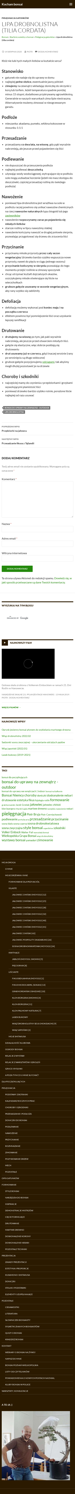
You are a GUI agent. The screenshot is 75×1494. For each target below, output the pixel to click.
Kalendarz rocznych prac (20, 1101)
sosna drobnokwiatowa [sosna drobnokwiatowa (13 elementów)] (43, 823)
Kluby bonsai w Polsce (17, 1384)
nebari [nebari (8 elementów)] (69, 808)
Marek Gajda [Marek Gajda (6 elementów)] (21, 808)
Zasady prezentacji (16, 1262)
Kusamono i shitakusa (17, 1275)
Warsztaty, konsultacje (15, 1391)
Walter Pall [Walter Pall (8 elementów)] (27, 832)
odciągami (48, 361)
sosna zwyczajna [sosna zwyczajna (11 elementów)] (12, 828)
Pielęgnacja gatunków (15, 18)
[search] (33, 618)
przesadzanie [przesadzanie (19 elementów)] (40, 819)
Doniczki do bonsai (16, 1120)
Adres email (9, 538)
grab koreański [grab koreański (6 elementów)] (8, 805)
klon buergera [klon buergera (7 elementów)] (8, 808)
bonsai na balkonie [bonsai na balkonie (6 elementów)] (54, 791)
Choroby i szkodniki (16, 1107)
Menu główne (71, 4)
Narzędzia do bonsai (17, 1197)
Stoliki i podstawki (15, 1288)
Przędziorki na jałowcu (37, 428)
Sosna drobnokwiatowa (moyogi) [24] (33, 946)
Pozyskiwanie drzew (16, 1159)
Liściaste (13, 972)
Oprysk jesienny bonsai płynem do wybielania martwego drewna (36, 729)
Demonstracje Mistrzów (19, 1210)
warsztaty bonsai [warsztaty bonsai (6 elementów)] (41, 832)
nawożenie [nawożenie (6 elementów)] (61, 808)
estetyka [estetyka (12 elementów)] (22, 800)
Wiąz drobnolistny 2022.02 (16, 735)
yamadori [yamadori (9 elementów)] (31, 840)
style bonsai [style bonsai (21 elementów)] (33, 827)
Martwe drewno (14, 1230)
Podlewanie (12, 1126)
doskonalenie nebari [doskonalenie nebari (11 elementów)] (60, 795)
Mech (8, 1165)
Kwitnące (14, 952)
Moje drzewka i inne (16, 875)
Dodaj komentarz (48, 51)
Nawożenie (11, 1133)
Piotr (30, 51)
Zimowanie (11, 1152)
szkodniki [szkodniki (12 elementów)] (59, 828)
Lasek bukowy (20, 1017)
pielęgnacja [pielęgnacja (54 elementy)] (14, 813)
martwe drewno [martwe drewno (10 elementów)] (37, 808)
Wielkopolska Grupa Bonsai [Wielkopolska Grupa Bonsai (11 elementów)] (19, 836)
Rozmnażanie (12, 1146)
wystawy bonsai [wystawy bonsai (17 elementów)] (13, 840)
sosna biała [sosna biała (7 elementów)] (7, 823)
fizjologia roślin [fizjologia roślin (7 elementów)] (42, 800)
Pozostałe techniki (16, 1249)
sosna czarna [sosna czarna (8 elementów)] (20, 823)
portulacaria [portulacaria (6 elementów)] (23, 819)
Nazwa (6, 523)
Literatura (11, 1313)
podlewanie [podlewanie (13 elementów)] (9, 819)
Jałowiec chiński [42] (23, 933)
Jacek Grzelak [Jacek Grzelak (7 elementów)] (23, 804)
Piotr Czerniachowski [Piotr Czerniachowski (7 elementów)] (51, 814)
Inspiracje (11, 1204)
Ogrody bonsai (14, 1049)
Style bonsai (12, 1191)
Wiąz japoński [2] (21, 1030)
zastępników (12, 215)
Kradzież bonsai (14, 1339)
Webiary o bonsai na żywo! (20, 1352)
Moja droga (9, 862)
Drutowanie (12, 1223)
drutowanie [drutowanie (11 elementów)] (9, 800)
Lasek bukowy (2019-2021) (16, 754)
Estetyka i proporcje (17, 1268)
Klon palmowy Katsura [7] (26, 1010)
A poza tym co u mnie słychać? (22, 1075)
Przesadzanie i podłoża (18, 1113)
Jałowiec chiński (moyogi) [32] (29, 914)
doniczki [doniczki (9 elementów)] (41, 795)
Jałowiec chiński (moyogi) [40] (29, 920)
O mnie (9, 869)
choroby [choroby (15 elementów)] (30, 795)
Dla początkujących (13, 1081)
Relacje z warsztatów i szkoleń (22, 1062)
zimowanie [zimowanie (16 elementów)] (45, 840)
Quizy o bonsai (13, 1333)
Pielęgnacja (8, 1088)
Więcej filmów (11, 707)
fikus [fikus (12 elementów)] (32, 800)
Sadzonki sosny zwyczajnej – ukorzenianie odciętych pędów (33, 742)
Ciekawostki (12, 1307)
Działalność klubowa (17, 1043)
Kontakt (6, 1346)
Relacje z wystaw (14, 1055)
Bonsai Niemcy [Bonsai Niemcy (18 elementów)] (13, 795)
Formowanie (9, 1184)
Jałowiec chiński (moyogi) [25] (29, 901)
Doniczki (10, 1281)
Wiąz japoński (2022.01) (14, 748)
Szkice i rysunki (13, 1068)
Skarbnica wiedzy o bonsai (21, 37)
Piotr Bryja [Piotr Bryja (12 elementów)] (33, 814)
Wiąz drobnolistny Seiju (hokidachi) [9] (34, 1023)
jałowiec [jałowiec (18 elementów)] (36, 804)
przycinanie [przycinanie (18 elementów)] (59, 819)
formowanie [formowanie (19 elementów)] (59, 800)
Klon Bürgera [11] (22, 1004)
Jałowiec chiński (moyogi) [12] (29, 894)
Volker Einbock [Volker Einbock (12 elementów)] (11, 832)
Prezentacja (9, 1255)
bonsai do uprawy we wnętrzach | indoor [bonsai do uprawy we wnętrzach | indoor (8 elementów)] (23, 791)
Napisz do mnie (13, 1358)
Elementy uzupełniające (19, 1294)
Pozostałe (11, 1171)
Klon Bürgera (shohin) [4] (26, 997)
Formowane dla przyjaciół (24, 881)
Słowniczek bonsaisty (17, 1320)
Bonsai (5, 37)
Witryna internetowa (14, 553)
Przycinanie (12, 1139)
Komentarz (9, 479)
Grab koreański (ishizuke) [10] (28, 991)
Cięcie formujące (15, 1217)
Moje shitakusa (17, 1036)
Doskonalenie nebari (17, 1242)
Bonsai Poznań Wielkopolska (21, 1365)
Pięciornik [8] (19, 965)
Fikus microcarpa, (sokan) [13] (28, 985)
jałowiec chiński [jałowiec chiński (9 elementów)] (52, 804)
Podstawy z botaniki (16, 1094)
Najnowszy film (21, 642)
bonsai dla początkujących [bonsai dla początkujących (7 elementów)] (14, 777)
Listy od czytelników (17, 1371)
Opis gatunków (10, 1178)
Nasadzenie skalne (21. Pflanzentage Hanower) (28, 694)
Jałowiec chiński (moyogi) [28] (29, 907)
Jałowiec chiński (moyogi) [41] (29, 927)
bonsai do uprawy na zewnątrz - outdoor (27, 408)
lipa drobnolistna (14, 412)
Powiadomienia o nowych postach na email (30, 1378)
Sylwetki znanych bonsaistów (22, 1326)
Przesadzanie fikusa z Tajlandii (37, 441)
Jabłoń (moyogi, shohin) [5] (27, 959)
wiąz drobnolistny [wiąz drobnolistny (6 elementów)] (45, 836)
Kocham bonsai (12, 4)
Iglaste (13, 888)
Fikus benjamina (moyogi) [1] (28, 978)
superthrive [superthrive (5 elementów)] (48, 828)
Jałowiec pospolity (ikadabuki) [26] (31, 939)
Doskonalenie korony (18, 1236)
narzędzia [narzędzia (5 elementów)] (51, 809)
